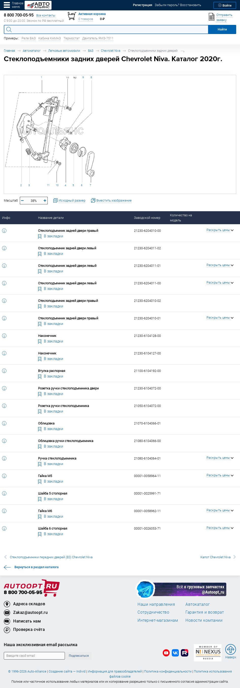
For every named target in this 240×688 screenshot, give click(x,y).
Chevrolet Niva (110, 51)
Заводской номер (147, 218)
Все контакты (45, 15)
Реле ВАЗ (29, 38)
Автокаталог (32, 51)
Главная (9, 51)
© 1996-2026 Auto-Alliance (27, 671)
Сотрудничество (153, 612)
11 (48, 185)
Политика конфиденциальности (168, 671)
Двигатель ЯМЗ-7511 (97, 38)
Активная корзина (92, 14)
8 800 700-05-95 (23, 592)
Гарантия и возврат (204, 612)
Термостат (72, 38)
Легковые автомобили (64, 51)
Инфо (6, 218)
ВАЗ (90, 51)
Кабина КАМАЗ (49, 38)
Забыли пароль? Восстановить (178, 5)
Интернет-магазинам (158, 620)
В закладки (50, 235)
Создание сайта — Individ (67, 671)
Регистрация (142, 5)
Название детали (51, 218)
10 (57, 185)
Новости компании (203, 620)
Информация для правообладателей (115, 671)
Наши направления (156, 604)
